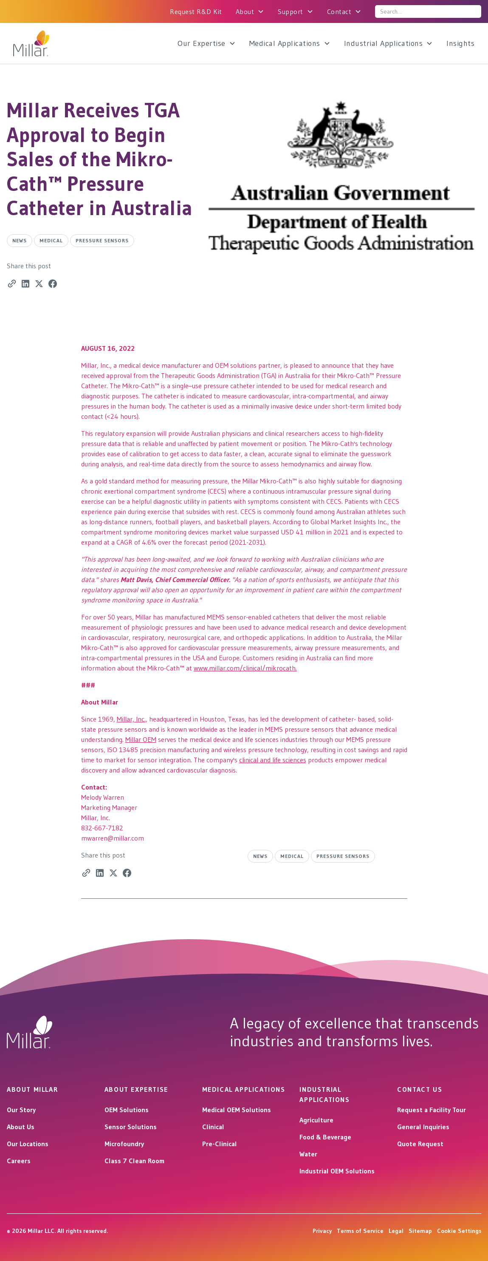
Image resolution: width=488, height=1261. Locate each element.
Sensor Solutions (130, 1126)
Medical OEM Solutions (236, 1109)
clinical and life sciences (272, 759)
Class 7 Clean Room (134, 1160)
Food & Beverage (325, 1137)
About (245, 11)
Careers (19, 1160)
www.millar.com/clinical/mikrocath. (245, 668)
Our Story (21, 1109)
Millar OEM (140, 739)
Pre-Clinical (219, 1143)
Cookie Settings (459, 1231)
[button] (250, 11)
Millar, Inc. (131, 719)
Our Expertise (202, 43)
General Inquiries (423, 1126)
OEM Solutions (126, 1109)
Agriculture (316, 1120)
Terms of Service (360, 1231)
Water (308, 1154)
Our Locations (27, 1143)
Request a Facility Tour (431, 1109)
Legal (396, 1231)
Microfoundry (124, 1143)
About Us (20, 1126)
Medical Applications (284, 43)
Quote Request (420, 1143)
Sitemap (420, 1231)
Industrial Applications (383, 43)
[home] (54, 43)
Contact (339, 11)
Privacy (322, 1231)
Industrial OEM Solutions (337, 1171)
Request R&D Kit (196, 11)
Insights (460, 43)
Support (290, 11)
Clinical (213, 1126)
